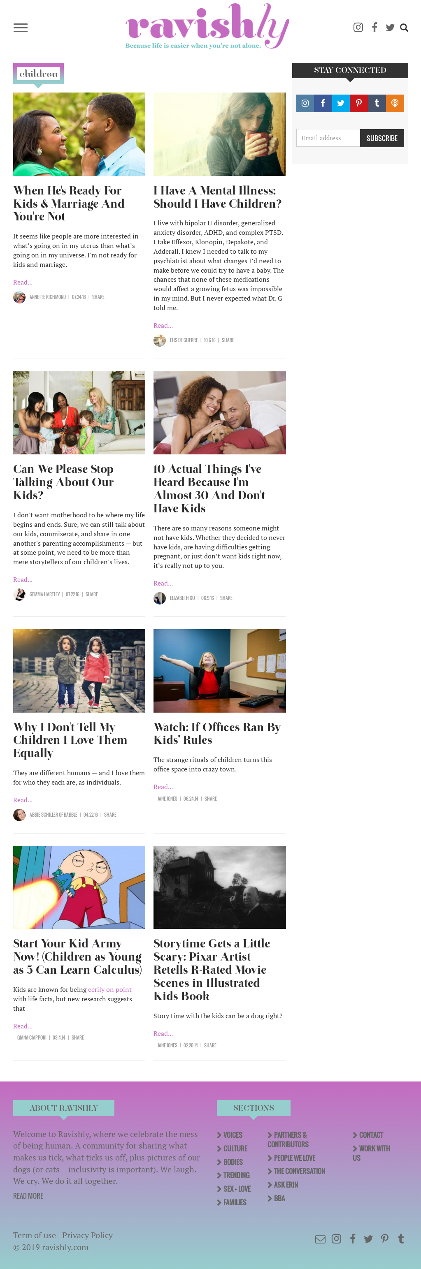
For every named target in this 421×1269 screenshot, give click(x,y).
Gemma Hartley (45, 594)
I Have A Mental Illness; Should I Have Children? (218, 197)
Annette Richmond (48, 297)
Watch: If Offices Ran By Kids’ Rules (217, 734)
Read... (23, 282)
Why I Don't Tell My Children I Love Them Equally (70, 740)
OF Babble (67, 814)
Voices (232, 1135)
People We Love (294, 1158)
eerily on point (110, 989)
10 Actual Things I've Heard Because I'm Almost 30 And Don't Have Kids (209, 489)
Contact (371, 1135)
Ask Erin (286, 1185)
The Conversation (299, 1171)
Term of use (34, 1235)
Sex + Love (237, 1189)
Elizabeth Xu (182, 598)
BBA (279, 1198)
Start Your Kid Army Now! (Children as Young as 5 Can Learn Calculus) (77, 956)
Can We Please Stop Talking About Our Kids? (63, 482)
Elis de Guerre (184, 340)
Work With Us (371, 1153)
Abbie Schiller (44, 814)
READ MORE (28, 1196)
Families (235, 1202)
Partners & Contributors (288, 1139)
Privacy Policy (87, 1235)
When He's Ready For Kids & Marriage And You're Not (69, 203)
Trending (236, 1175)
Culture (235, 1148)
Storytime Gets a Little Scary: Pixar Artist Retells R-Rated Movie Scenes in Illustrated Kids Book (212, 969)
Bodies (233, 1162)
